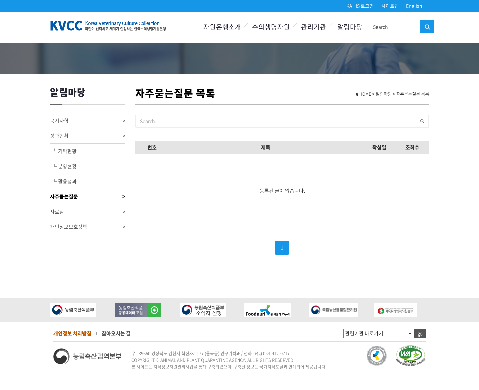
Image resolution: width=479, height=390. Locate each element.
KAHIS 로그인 (360, 5)
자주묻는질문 (87, 197)
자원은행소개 (222, 27)
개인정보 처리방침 (72, 333)
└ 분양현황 (63, 166)
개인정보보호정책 (87, 227)
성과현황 (87, 136)
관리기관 (313, 27)
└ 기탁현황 (63, 151)
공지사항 (87, 121)
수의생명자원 (271, 27)
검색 (427, 27)
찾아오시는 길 (116, 333)
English (414, 5)
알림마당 (350, 27)
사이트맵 (390, 5)
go (419, 333)
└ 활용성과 (63, 181)
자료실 (87, 212)
